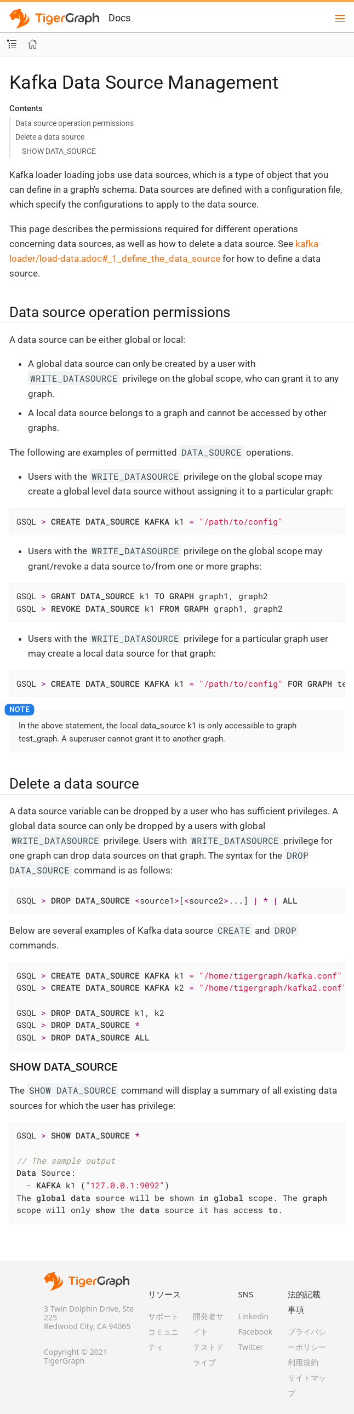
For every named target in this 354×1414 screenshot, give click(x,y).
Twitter (250, 1347)
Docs (119, 18)
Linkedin (253, 1316)
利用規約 (303, 1362)
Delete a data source (49, 137)
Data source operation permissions (74, 123)
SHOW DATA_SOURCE (59, 151)
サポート (163, 1316)
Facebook (255, 1331)
